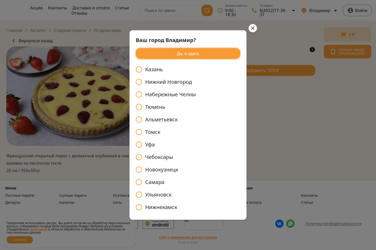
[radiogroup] (188, 138)
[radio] (188, 69)
